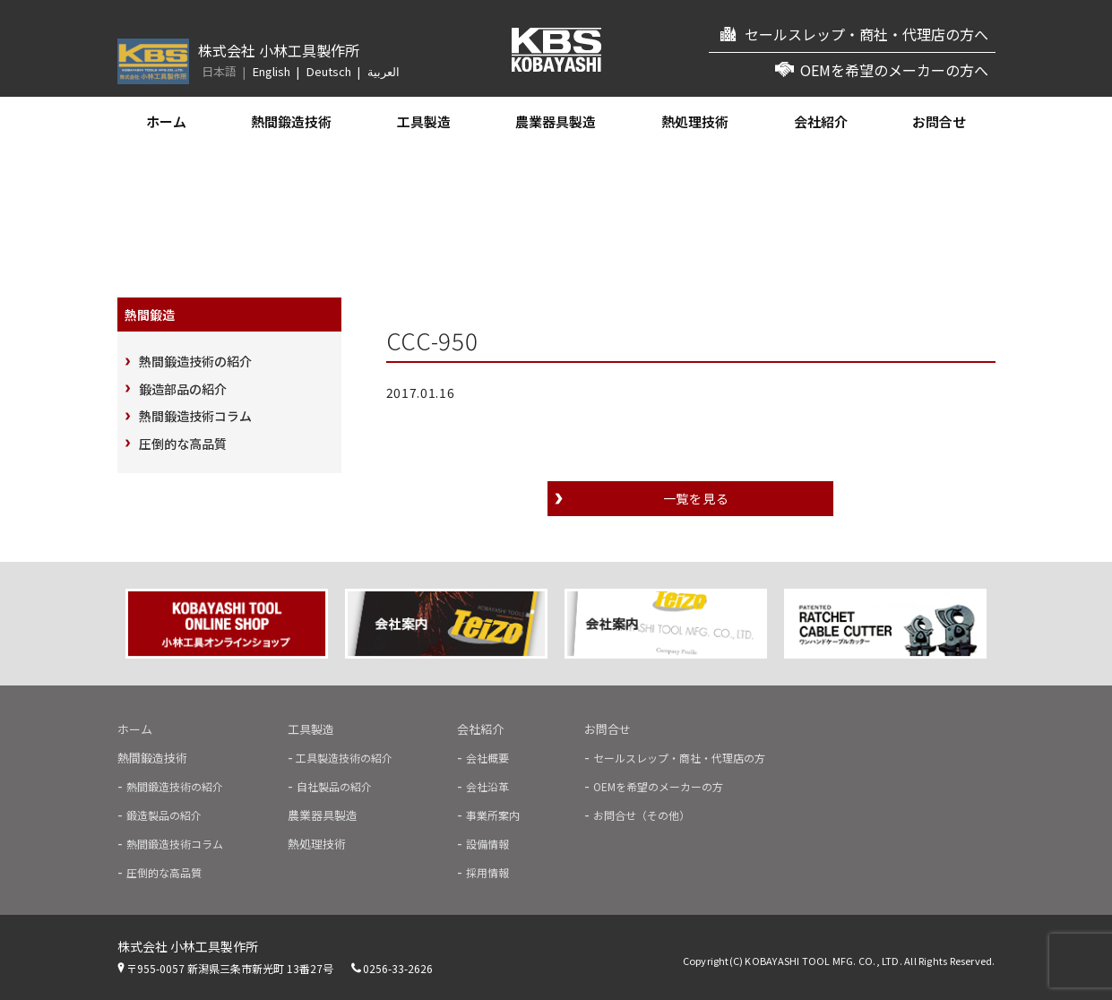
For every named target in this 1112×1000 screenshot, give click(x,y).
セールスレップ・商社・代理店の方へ (866, 34)
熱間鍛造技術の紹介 (195, 361)
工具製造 (424, 121)
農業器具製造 (555, 121)
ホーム (166, 121)
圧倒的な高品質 (183, 444)
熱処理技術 (694, 121)
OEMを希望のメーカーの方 (658, 786)
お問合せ (939, 121)
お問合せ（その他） (641, 815)
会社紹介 (821, 121)
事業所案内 (493, 815)
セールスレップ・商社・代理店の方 (679, 757)
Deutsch (328, 71)
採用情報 (487, 872)
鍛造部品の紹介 (183, 389)
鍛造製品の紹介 (164, 815)
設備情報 (487, 843)
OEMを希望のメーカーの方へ (894, 70)
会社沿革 (487, 786)
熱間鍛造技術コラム (195, 416)
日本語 (219, 71)
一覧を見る (696, 498)
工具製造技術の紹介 (342, 757)
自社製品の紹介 (334, 786)
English (271, 71)
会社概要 (487, 757)
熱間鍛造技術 (291, 121)
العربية (383, 71)
